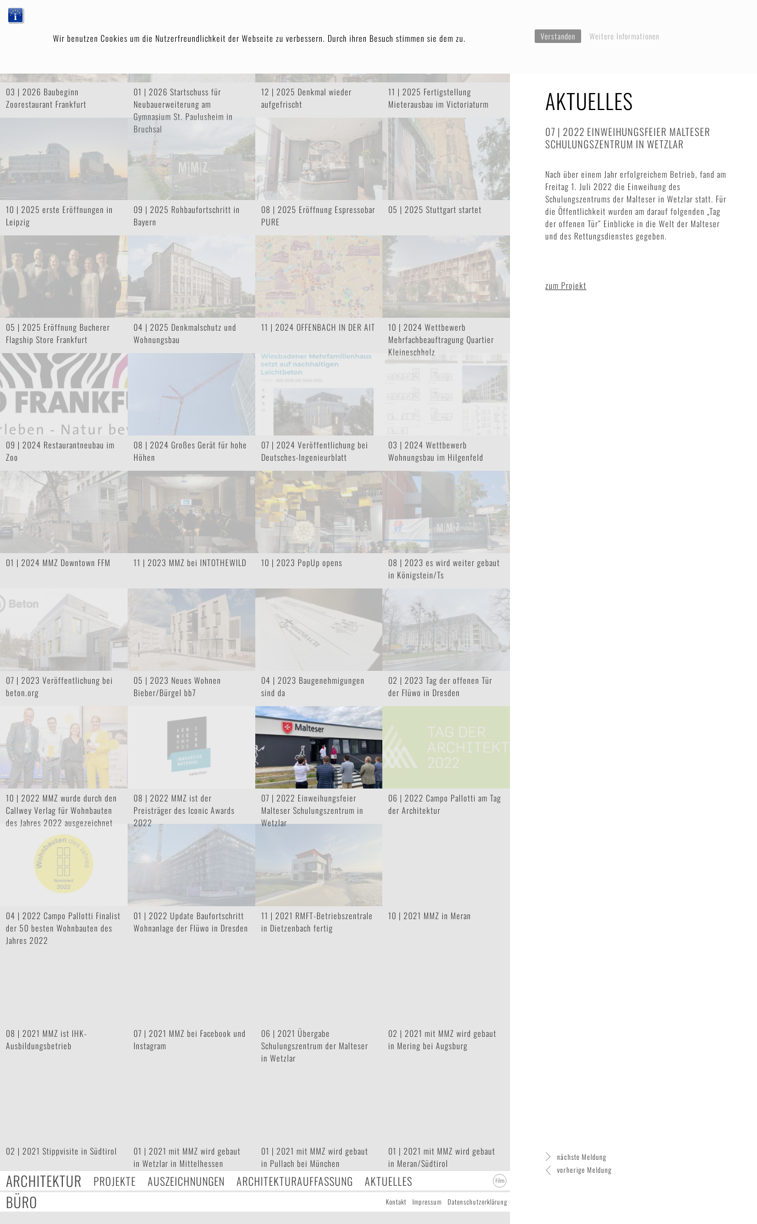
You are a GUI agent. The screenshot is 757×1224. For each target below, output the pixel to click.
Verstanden (558, 36)
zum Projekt (565, 285)
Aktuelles (388, 1181)
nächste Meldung (581, 1157)
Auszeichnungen (186, 1181)
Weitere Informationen (624, 36)
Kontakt (396, 1201)
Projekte (115, 1181)
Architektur (44, 1180)
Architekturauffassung (294, 1181)
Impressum (427, 1201)
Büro (22, 1202)
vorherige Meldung (584, 1170)
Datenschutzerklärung (478, 1201)
